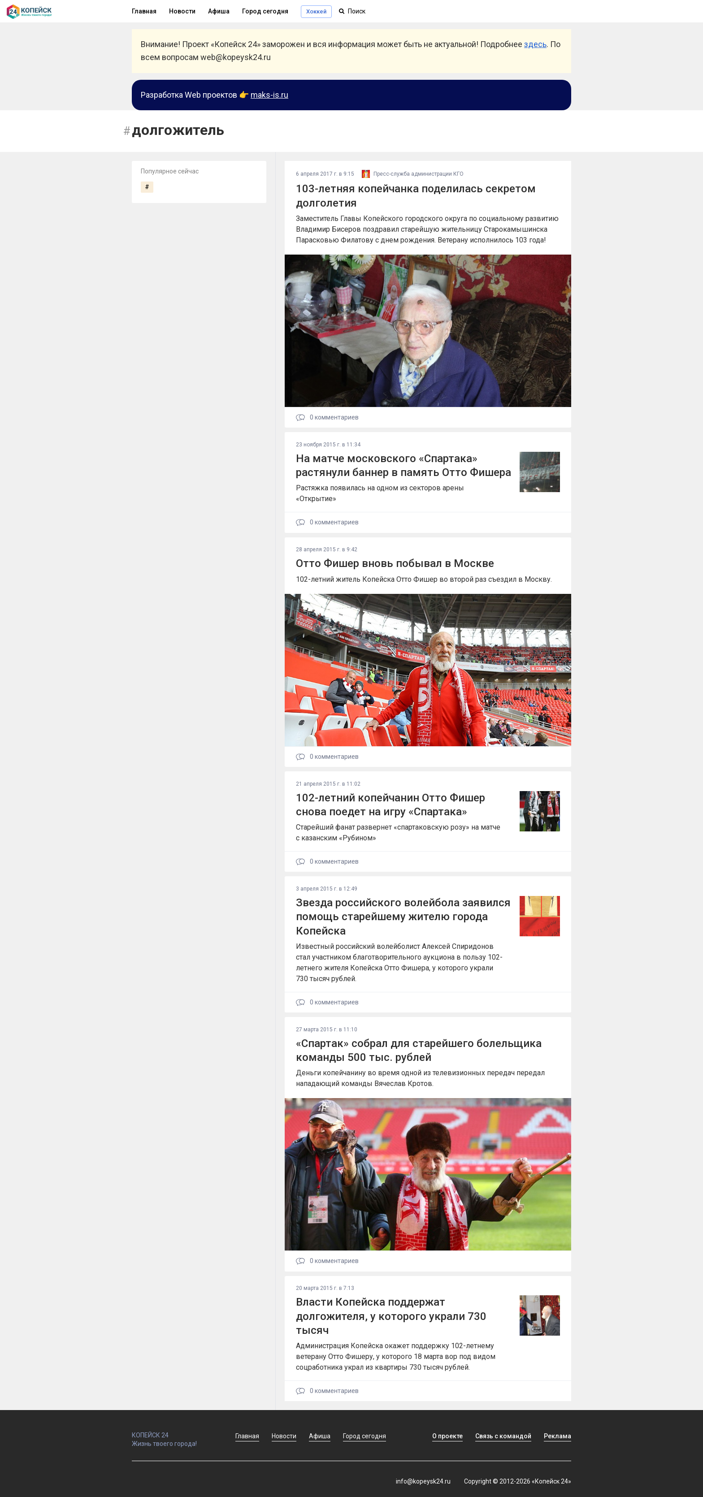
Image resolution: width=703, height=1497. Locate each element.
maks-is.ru (269, 95)
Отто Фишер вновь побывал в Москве (395, 563)
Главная (144, 11)
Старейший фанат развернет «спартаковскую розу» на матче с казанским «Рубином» (398, 832)
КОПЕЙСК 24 (174, 1431)
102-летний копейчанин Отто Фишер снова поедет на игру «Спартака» (390, 805)
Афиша (219, 11)
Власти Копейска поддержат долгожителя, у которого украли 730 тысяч (391, 1316)
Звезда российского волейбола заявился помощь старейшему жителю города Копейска (403, 916)
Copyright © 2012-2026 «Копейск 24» (517, 1481)
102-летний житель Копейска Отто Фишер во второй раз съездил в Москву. (424, 579)
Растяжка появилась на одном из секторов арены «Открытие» (380, 493)
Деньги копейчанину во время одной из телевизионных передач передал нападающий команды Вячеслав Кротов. (420, 1078)
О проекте (447, 1436)
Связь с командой (503, 1436)
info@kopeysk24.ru (423, 1481)
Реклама (557, 1436)
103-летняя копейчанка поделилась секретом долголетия (416, 195)
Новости (182, 11)
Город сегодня (265, 11)
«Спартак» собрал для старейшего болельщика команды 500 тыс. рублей (419, 1050)
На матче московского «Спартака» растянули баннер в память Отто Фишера (403, 465)
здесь (535, 44)
